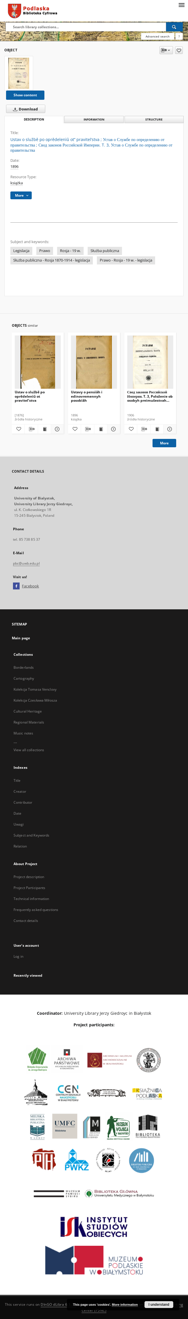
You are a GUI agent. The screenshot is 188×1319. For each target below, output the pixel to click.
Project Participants (29, 887)
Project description (29, 876)
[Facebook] (16, 586)
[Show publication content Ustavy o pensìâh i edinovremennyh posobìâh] (100, 429)
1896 (14, 166)
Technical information (31, 898)
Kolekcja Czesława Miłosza (35, 700)
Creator (20, 791)
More (164, 443)
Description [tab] (34, 119)
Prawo (44, 250)
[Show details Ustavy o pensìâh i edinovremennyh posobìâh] (112, 429)
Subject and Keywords (31, 835)
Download (24, 109)
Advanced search (158, 36)
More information (125, 1304)
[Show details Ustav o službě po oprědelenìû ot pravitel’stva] (56, 429)
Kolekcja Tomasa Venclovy (35, 689)
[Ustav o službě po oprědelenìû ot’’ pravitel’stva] (18, 73)
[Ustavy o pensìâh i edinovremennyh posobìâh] (94, 362)
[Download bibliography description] (31, 429)
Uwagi (19, 824)
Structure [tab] (154, 119)
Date (17, 813)
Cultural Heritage (28, 711)
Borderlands (24, 667)
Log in (18, 956)
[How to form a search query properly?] (179, 36)
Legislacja (21, 250)
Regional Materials (29, 722)
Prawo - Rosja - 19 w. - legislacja (126, 260)
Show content (25, 95)
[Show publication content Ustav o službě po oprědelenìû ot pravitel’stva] (44, 429)
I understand (158, 1305)
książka (16, 183)
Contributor (23, 802)
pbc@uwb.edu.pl (26, 563)
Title (17, 780)
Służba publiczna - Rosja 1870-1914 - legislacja (51, 260)
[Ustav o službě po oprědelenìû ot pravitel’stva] (38, 362)
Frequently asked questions (36, 909)
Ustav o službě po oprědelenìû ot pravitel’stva (30, 396)
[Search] (174, 26)
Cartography (24, 678)
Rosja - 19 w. (70, 250)
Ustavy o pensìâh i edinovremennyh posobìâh (86, 396)
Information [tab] (94, 119)
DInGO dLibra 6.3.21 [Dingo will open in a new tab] (58, 1304)
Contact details (26, 920)
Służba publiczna (105, 250)
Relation (20, 846)
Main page (21, 638)
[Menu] (181, 4)
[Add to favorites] (179, 50)
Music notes (23, 733)
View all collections (29, 749)
